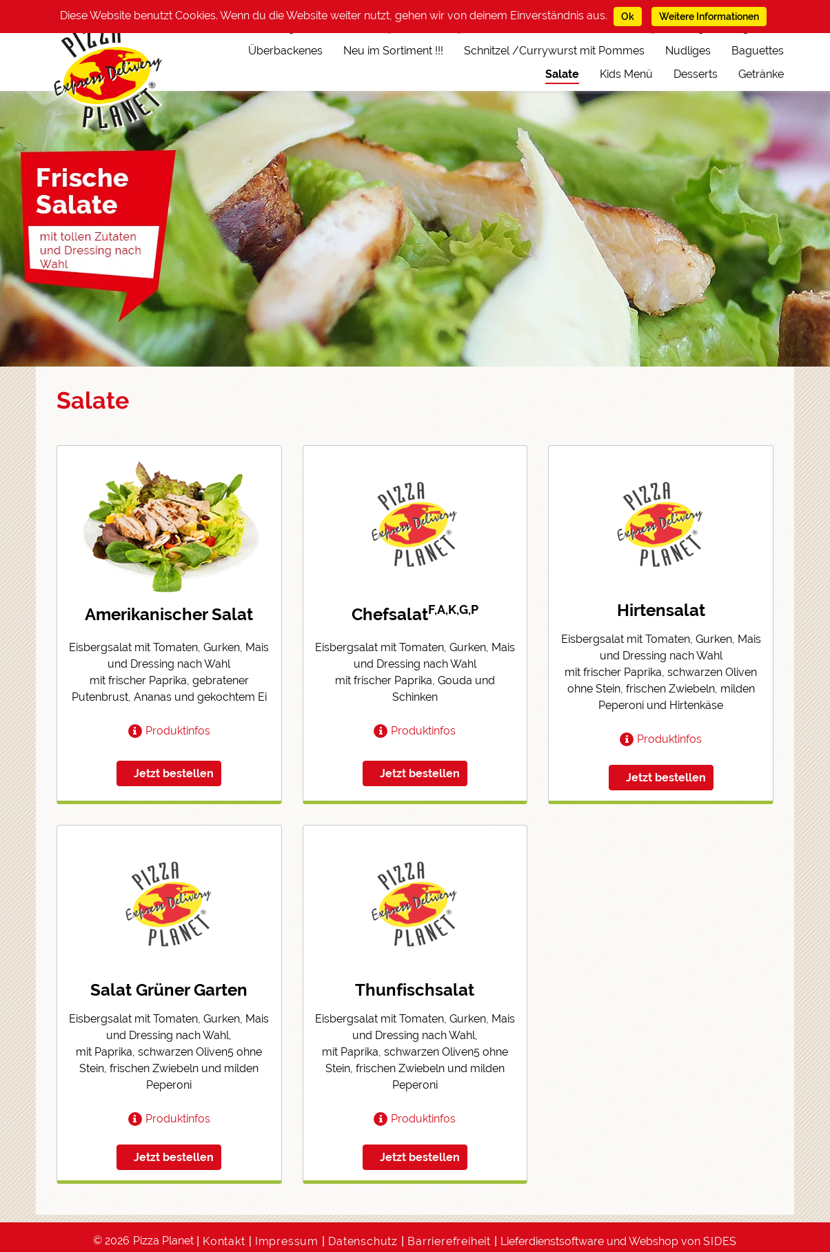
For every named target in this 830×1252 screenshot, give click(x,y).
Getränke (761, 74)
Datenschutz (363, 1241)
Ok (627, 16)
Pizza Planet (163, 1240)
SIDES (720, 1241)
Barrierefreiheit (449, 1241)
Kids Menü (626, 74)
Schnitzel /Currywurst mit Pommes (554, 50)
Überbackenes (285, 50)
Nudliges (688, 50)
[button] (169, 731)
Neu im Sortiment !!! (393, 50)
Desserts (696, 74)
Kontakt (224, 1241)
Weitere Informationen (709, 16)
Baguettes (757, 50)
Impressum (286, 1241)
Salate (562, 74)
